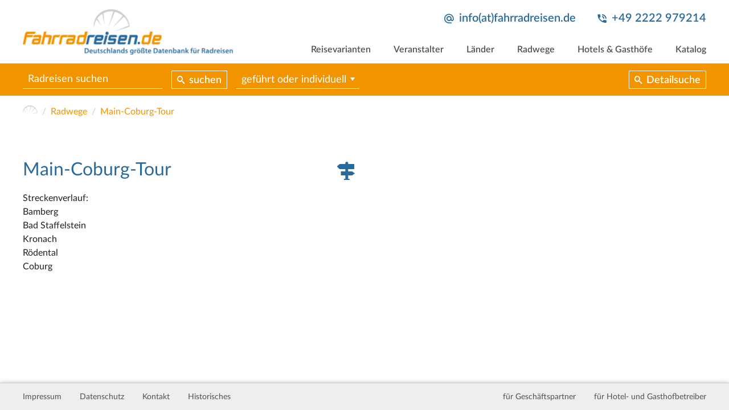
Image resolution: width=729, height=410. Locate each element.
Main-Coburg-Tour (137, 111)
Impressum (42, 397)
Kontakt (156, 397)
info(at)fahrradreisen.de (517, 18)
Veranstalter (419, 49)
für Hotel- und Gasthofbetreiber (650, 397)
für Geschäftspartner (539, 397)
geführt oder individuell (293, 80)
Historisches (209, 397)
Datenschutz (102, 397)
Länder (480, 49)
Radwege (536, 49)
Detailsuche (673, 80)
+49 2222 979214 (659, 18)
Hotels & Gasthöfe (615, 49)
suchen (205, 80)
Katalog (690, 49)
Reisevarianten (341, 49)
